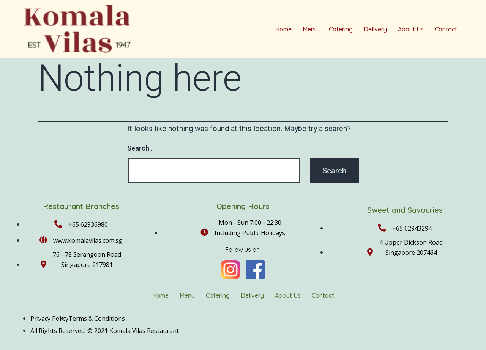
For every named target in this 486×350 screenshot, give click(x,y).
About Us (411, 29)
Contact (446, 29)
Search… (140, 148)
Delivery (375, 29)
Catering (341, 29)
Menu (310, 29)
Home (283, 29)
